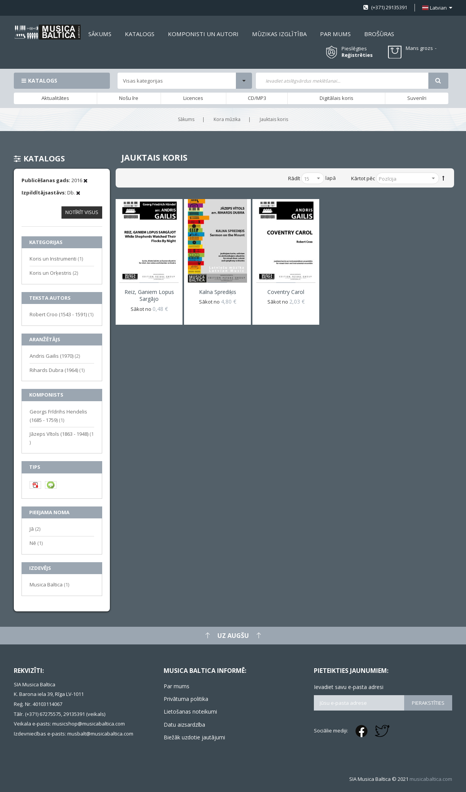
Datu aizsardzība (184, 724)
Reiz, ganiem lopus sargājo (149, 295)
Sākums (186, 119)
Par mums (176, 686)
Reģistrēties (357, 55)
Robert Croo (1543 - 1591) (61, 314)
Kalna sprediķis (217, 292)
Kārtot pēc (363, 178)
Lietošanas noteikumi (190, 711)
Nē (36, 542)
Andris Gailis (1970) (55, 355)
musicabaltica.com (431, 778)
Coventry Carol (285, 292)
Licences (193, 98)
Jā (35, 528)
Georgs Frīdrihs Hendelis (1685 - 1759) (58, 415)
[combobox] (342, 81)
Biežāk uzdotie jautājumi (194, 737)
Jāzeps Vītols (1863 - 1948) (62, 438)
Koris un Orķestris (54, 272)
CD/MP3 (257, 98)
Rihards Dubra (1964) (57, 370)
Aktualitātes (55, 98)
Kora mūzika (227, 119)
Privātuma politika (186, 698)
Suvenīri (416, 98)
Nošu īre (128, 98)
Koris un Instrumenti (56, 258)
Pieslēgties (354, 48)
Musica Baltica (49, 584)
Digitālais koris (336, 98)
